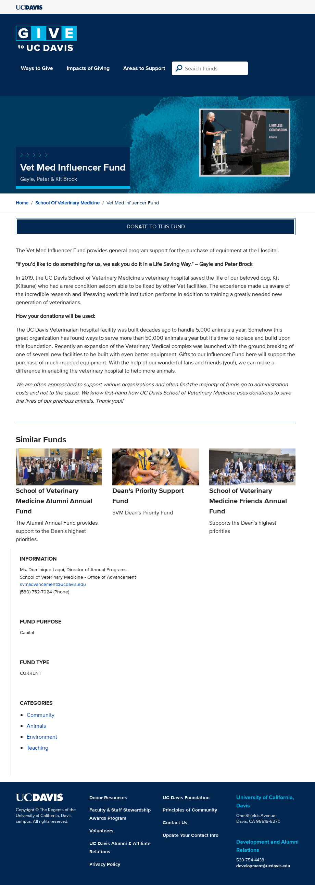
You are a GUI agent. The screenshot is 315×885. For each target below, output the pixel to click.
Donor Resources (108, 797)
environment (42, 737)
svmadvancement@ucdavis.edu (53, 584)
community (40, 715)
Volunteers (101, 830)
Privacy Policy (104, 864)
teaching (37, 748)
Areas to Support (144, 68)
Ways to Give (37, 68)
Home (22, 202)
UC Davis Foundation (186, 797)
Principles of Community (190, 809)
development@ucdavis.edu (263, 865)
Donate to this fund (156, 226)
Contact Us (175, 822)
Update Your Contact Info (190, 835)
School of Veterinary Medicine (67, 202)
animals (36, 726)
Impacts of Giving (88, 68)
